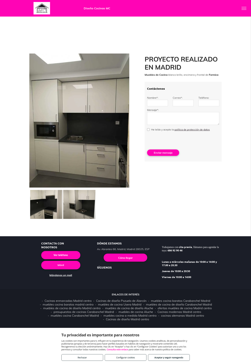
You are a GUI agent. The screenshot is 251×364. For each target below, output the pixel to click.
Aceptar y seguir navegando (168, 357)
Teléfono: (203, 97)
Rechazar (82, 357)
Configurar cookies (125, 357)
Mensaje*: (153, 110)
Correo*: (178, 97)
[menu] (244, 8)
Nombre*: (152, 97)
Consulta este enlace (117, 349)
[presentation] (171, 140)
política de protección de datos (192, 129)
